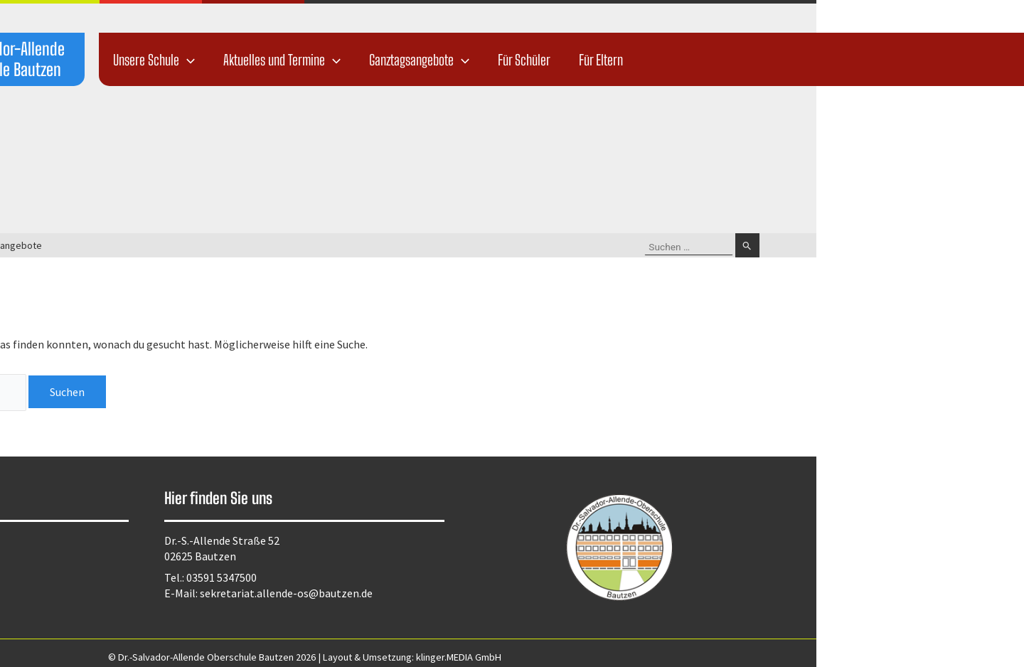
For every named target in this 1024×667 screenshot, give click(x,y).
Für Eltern (808, 59)
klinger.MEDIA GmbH (666, 657)
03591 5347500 (429, 577)
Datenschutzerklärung (112, 542)
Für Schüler (731, 59)
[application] (394, 60)
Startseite (136, 245)
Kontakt (77, 579)
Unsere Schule (361, 60)
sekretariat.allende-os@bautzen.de (493, 593)
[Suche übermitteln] (955, 245)
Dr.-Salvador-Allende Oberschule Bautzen (211, 59)
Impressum (84, 560)
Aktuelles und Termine (489, 60)
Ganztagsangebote (627, 60)
